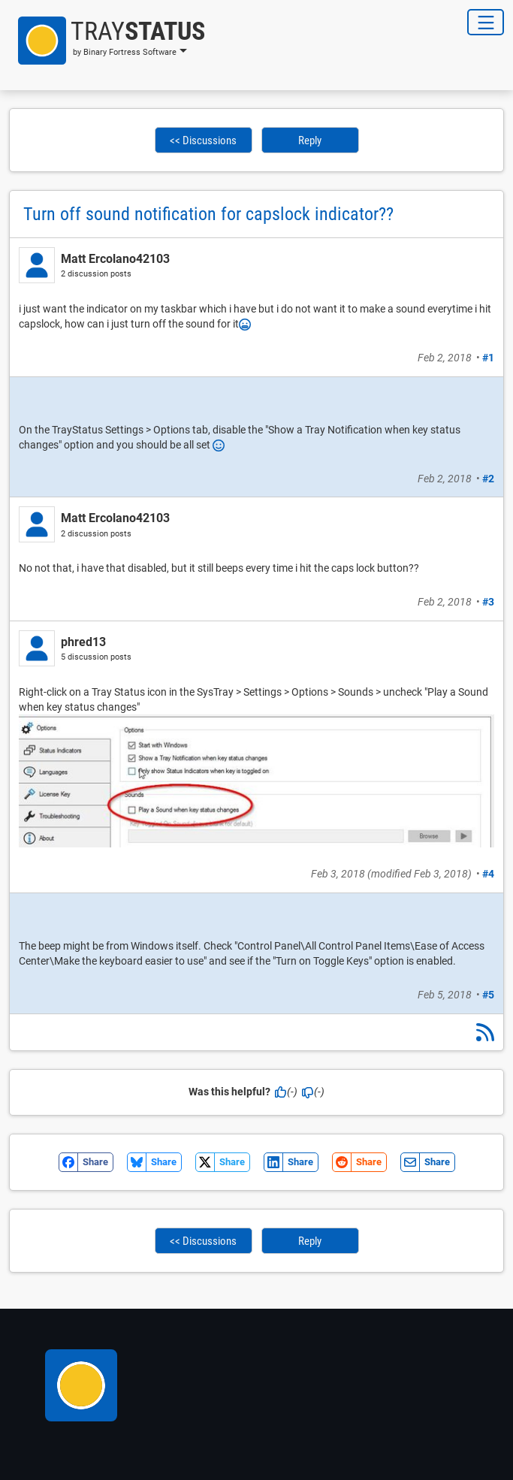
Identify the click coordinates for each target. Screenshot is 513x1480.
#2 (488, 479)
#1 (488, 358)
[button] (107, 40)
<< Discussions (203, 140)
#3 (488, 602)
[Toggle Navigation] (485, 22)
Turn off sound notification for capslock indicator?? (208, 214)
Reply (309, 140)
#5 (488, 995)
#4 (488, 874)
